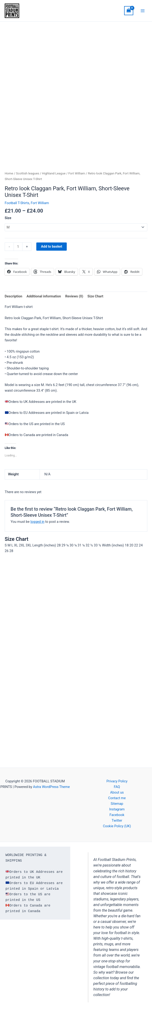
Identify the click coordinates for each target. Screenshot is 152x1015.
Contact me (117, 798)
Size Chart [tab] (95, 297)
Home (9, 174)
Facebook (117, 815)
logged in (37, 522)
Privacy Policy (116, 781)
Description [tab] (13, 297)
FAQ (117, 787)
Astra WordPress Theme (51, 787)
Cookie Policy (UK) (117, 826)
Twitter (117, 820)
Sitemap (117, 804)
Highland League (53, 174)
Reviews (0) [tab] (74, 297)
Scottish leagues (27, 174)
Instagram (117, 809)
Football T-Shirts (17, 204)
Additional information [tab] (43, 297)
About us (117, 792)
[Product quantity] (18, 247)
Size (8, 219)
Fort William (76, 174)
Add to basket (51, 247)
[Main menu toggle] (142, 11)
